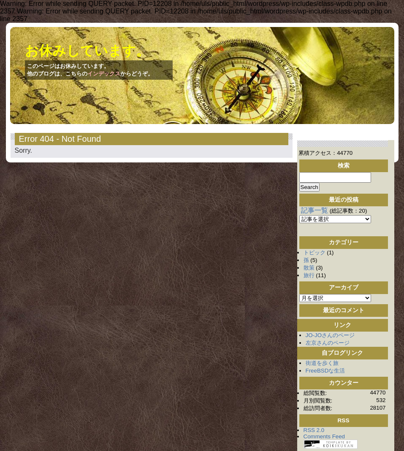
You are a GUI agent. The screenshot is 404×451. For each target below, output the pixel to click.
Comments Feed (324, 436)
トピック (314, 252)
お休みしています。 (87, 50)
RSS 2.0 (314, 430)
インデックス (103, 73)
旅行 (309, 275)
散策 (309, 268)
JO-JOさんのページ (330, 335)
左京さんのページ (328, 343)
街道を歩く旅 (322, 363)
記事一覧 (314, 210)
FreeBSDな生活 (325, 370)
